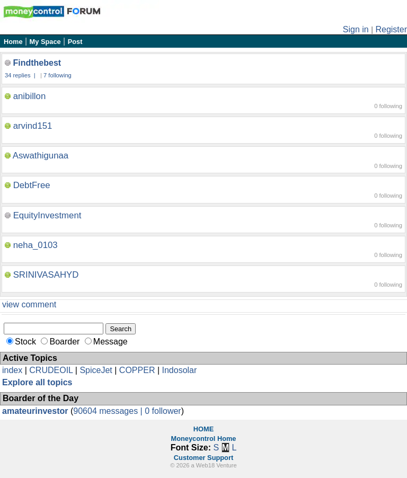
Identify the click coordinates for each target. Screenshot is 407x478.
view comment (29, 304)
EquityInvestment (47, 215)
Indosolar (179, 370)
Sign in (356, 29)
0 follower (163, 410)
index (12, 370)
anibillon (29, 96)
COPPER (137, 370)
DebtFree (31, 185)
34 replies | (21, 75)
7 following (57, 75)
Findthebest (37, 62)
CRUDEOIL (51, 370)
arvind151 (32, 126)
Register (391, 29)
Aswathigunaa (40, 156)
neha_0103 (35, 245)
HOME (203, 429)
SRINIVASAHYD (46, 275)
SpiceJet (95, 370)
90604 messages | (109, 410)
